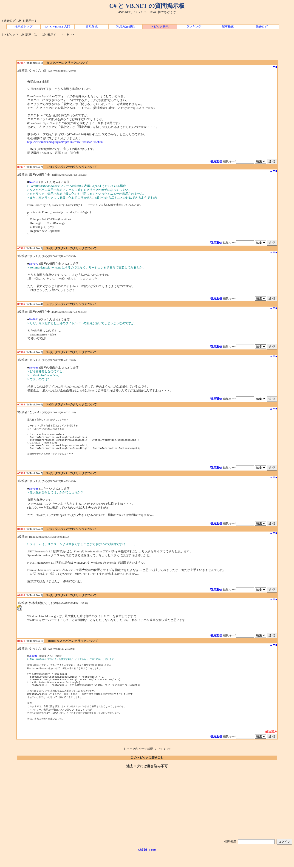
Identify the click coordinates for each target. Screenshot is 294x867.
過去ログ (262, 26)
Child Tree (147, 862)
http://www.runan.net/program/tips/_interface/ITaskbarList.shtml (65, 142)
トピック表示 (160, 26)
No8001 (33, 661)
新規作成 (92, 26)
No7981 (33, 319)
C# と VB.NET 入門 (57, 26)
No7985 (33, 367)
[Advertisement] (147, 50)
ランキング (193, 26)
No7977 (33, 263)
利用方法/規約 (125, 26)
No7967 (33, 182)
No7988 (33, 493)
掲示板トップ (23, 26)
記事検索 (228, 26)
